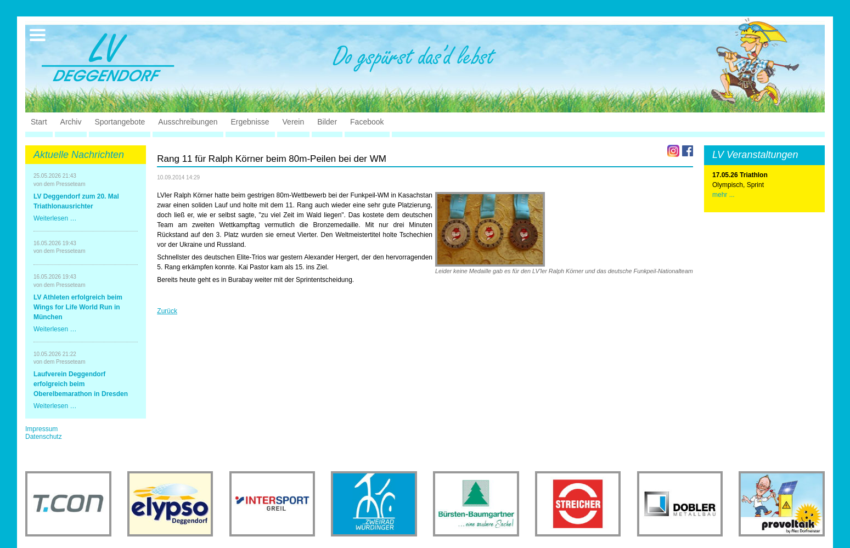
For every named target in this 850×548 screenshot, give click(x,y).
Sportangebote (119, 121)
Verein (294, 121)
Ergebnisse (250, 121)
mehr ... (723, 195)
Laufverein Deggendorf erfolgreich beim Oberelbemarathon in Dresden (80, 384)
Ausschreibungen (187, 121)
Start (39, 121)
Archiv (71, 121)
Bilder (327, 121)
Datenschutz (43, 436)
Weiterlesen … (54, 218)
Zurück (167, 311)
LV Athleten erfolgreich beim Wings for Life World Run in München (77, 307)
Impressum (41, 429)
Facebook (367, 121)
